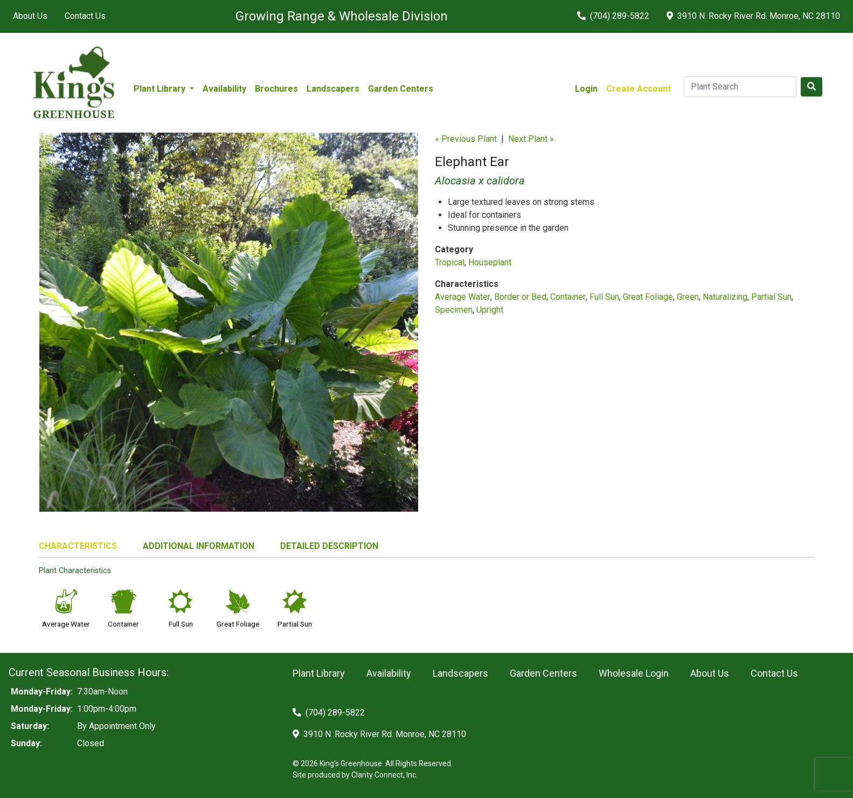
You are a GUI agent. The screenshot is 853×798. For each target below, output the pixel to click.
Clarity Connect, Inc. (384, 775)
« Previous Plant (466, 139)
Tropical (449, 262)
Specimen (454, 310)
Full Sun (604, 297)
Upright (489, 310)
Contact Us (85, 16)
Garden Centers (400, 89)
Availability (224, 89)
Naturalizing (725, 297)
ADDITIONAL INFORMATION (198, 546)
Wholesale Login (634, 673)
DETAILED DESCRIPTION (329, 546)
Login (586, 89)
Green (688, 297)
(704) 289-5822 (613, 16)
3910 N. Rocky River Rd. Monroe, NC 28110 (753, 16)
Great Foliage (648, 297)
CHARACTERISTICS (78, 546)
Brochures (276, 89)
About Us (30, 16)
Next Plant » (531, 139)
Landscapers (333, 89)
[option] (229, 326)
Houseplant (489, 262)
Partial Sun (771, 297)
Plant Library (319, 673)
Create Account (638, 89)
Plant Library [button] (161, 89)
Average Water (462, 297)
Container (568, 297)
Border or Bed (520, 297)
